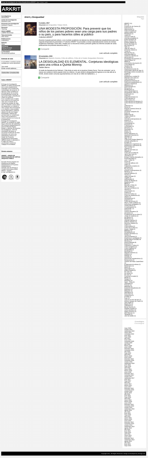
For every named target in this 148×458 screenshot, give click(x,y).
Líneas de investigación (9, 20)
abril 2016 (127, 398)
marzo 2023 (127, 332)
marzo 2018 (127, 369)
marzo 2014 (127, 435)
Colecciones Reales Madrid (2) (133, 139)
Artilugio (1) (127, 255)
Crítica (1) (127, 95)
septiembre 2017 (129, 378)
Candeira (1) (128, 66)
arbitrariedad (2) (129, 179)
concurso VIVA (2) (129, 36)
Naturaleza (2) (128, 292)
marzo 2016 (127, 400)
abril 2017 (127, 382)
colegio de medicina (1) (131, 216)
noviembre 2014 (129, 423)
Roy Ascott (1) (128, 169)
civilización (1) (128, 105)
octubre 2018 (128, 362)
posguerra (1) (128, 199)
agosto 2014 (128, 428)
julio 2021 (127, 338)
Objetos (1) (127, 197)
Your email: (4, 66)
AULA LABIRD (7, 31)
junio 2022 (127, 335)
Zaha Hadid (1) (128, 302)
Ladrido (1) (127, 110)
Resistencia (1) (128, 33)
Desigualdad (52, 25)
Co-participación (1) (130, 207)
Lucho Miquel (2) (129, 64)
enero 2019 (127, 357)
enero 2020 (127, 347)
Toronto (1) (127, 174)
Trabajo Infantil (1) (129, 116)
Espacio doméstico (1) (131, 233)
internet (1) (127, 189)
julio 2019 (127, 351)
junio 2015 (127, 413)
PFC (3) (126, 25)
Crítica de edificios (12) (131, 163)
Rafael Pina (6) (128, 114)
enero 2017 (127, 387)
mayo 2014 (127, 432)
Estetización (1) (129, 94)
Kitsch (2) (127, 267)
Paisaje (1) (127, 279)
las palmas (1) (128, 217)
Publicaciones (6, 39)
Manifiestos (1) (128, 219)
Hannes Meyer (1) (129, 60)
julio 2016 (127, 394)
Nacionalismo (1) (129, 269)
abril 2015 (127, 416)
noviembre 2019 (129, 350)
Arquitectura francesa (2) (131, 80)
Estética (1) (127, 132)
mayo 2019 (127, 353)
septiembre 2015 (129, 409)
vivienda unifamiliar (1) (131, 141)
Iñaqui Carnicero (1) (130, 311)
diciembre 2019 (129, 348)
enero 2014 (127, 437)
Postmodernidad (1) (130, 158)
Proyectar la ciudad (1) (131, 276)
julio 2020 (127, 344)
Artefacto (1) (128, 254)
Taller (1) (127, 47)
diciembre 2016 (129, 388)
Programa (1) (128, 125)
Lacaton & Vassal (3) (130, 83)
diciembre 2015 (129, 404)
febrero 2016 (128, 401)
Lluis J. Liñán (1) (129, 160)
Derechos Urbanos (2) (131, 223)
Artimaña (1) (128, 257)
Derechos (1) (128, 127)
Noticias (4, 43)
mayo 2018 (127, 366)
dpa (38, 2)
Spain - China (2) (129, 282)
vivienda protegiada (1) (131, 38)
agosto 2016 (128, 392)
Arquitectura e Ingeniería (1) (132, 144)
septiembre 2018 (129, 363)
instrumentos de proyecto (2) (133, 63)
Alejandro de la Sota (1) (131, 77)
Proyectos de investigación (10, 24)
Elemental (100, 58)
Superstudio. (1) (129, 208)
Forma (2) (127, 161)
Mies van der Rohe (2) (131, 150)
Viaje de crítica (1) (129, 48)
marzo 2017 (127, 384)
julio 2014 (127, 429)
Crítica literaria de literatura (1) (133, 101)
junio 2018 (127, 365)
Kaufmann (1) (128, 289)
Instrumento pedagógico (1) (132, 204)
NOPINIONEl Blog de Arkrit (6, 48)
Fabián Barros (44, 67)
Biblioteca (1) (128, 230)
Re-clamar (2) (128, 273)
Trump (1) (127, 51)
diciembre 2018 (129, 359)
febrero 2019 (128, 356)
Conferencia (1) (129, 295)
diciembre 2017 (129, 373)
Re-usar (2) (127, 274)
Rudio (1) (127, 75)
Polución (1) (128, 285)
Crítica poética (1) (129, 226)
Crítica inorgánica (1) (130, 246)
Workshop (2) (128, 280)
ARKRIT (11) (128, 23)
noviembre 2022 (129, 334)
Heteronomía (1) (129, 29)
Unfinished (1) (128, 305)
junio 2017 (127, 379)
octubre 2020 (128, 343)
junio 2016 (127, 395)
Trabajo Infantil (62, 25)
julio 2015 (127, 412)
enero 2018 (127, 372)
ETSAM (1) (127, 296)
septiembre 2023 (129, 331)
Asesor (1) (127, 130)
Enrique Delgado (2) (130, 42)
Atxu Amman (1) (129, 45)
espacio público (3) (130, 32)
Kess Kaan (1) (128, 294)
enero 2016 (127, 403)
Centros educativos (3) (131, 211)
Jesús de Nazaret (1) (130, 236)
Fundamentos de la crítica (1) (133, 214)
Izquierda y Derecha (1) (131, 135)
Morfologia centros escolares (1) (134, 72)
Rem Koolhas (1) (129, 147)
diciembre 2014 (129, 422)
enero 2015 (127, 420)
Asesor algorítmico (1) (131, 133)
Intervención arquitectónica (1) (133, 258)
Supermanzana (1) (130, 86)
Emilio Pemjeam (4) (130, 39)
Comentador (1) (129, 126)
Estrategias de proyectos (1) (132, 58)
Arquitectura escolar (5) (131, 69)
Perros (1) (127, 107)
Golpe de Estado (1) (130, 30)
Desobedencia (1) (129, 198)
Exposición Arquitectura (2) (132, 288)
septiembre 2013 (129, 439)
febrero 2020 (128, 345)
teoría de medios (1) (130, 194)
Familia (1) (127, 235)
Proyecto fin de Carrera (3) (132, 26)
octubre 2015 (128, 407)
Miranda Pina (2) (129, 53)
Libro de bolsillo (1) (130, 316)
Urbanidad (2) (128, 283)
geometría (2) (128, 167)
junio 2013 (127, 444)
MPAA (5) (127, 61)
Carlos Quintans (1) (130, 310)
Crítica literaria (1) (129, 98)
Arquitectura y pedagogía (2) (132, 238)
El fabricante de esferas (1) (132, 264)
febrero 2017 (128, 385)
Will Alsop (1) (128, 172)
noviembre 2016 (129, 390)
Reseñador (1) (128, 129)
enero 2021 (127, 340)
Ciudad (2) (127, 73)
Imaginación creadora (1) (131, 166)
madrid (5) (127, 35)
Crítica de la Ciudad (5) (131, 152)
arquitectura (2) (129, 182)
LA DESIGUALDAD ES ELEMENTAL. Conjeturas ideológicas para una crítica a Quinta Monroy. (78, 63)
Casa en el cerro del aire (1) (132, 299)
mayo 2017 (127, 381)
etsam (42, 2)
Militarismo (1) (128, 85)
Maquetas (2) (128, 286)
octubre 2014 (128, 425)
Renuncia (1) (128, 88)
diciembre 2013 (129, 438)
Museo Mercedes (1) (130, 44)
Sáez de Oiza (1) (129, 186)
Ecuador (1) (127, 142)
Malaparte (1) (128, 291)
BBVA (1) (127, 183)
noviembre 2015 (129, 406)
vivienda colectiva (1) (130, 220)
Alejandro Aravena (54, 58)
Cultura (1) (127, 224)
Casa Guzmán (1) (129, 79)
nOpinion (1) (128, 148)
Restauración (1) (129, 260)
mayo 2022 (127, 337)
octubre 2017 (128, 376)
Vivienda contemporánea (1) (132, 119)
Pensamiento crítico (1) (131, 92)
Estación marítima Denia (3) (132, 108)
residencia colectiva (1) (131, 55)
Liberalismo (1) (128, 155)
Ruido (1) (127, 113)
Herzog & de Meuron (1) (131, 188)
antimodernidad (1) (130, 54)
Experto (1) (127, 120)
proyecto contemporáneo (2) (132, 170)
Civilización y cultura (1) (131, 245)
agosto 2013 (128, 441)
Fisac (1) (127, 298)
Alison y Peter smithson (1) (132, 202)
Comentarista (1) (129, 123)
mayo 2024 (127, 328)
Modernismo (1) (129, 266)
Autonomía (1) (128, 28)
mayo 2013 (127, 445)
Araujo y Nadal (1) (129, 229)
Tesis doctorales (6, 35)
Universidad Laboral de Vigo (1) (133, 70)
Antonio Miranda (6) (130, 242)
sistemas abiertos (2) (130, 173)
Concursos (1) (128, 122)
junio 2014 (127, 431)
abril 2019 (127, 354)
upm (46, 2)
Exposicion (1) (128, 244)
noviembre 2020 (129, 341)
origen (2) (127, 164)
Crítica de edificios (67, 58)
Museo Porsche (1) (130, 41)
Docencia (4, 28)
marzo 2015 (127, 417)
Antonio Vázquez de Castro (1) (133, 301)
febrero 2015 (128, 419)
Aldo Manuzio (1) (129, 313)
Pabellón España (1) (130, 308)
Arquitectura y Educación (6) (132, 145)
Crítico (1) (127, 117)
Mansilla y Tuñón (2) (130, 185)
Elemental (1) (128, 251)
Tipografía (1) (128, 314)
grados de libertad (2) (130, 180)
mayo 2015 (127, 415)
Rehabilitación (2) (129, 232)
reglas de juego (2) (130, 176)
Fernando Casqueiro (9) (131, 111)
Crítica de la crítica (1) (131, 227)
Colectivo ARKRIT (46, 37)
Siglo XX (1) (128, 138)
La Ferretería (8, 52)
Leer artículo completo (108, 53)
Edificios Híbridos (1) (130, 222)
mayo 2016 (127, 397)
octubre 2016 (128, 391)
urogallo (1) (127, 177)
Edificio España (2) (130, 270)
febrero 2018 (128, 370)
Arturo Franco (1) (129, 100)
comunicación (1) (129, 191)
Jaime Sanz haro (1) (130, 154)
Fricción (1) (127, 210)
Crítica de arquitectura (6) (132, 195)
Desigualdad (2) (129, 249)
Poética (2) (127, 192)
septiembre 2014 (129, 426)
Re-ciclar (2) (128, 271)
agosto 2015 (128, 410)
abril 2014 (127, 434)
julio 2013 (127, 442)
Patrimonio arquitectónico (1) (133, 82)
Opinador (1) (128, 136)
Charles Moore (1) (129, 205)
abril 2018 (127, 367)
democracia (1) (128, 57)
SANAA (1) (127, 151)
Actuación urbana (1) (130, 50)
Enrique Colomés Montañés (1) (133, 157)
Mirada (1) (127, 277)
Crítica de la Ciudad (80, 58)
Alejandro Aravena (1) (130, 252)
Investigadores (6, 16)
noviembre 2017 (129, 375)
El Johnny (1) (128, 67)
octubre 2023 (128, 329)
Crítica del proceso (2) (131, 201)
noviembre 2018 (129, 360)
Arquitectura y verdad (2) (131, 76)
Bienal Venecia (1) (129, 307)
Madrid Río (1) (128, 304)
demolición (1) (128, 213)
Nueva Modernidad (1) (131, 91)
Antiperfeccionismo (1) (131, 97)
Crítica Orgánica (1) (130, 248)
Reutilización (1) (129, 89)
